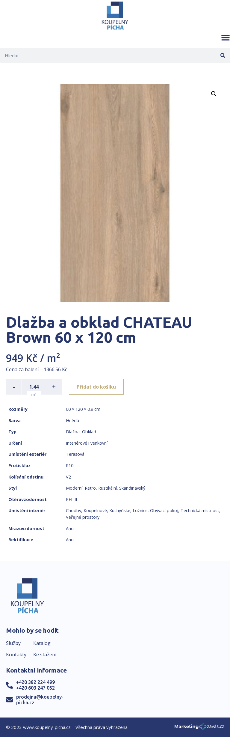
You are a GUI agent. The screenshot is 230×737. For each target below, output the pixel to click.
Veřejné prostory (82, 517)
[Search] (222, 55)
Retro (90, 488)
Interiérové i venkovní (87, 443)
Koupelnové (95, 510)
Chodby (73, 510)
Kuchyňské (119, 510)
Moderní (74, 488)
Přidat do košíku (96, 386)
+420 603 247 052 (35, 688)
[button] (225, 37)
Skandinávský (132, 488)
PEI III (71, 499)
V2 (68, 477)
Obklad (89, 431)
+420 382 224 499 (35, 682)
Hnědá (72, 420)
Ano (70, 528)
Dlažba (73, 431)
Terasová (75, 454)
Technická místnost (200, 510)
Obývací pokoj (164, 510)
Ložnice (140, 510)
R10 (69, 465)
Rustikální (107, 488)
